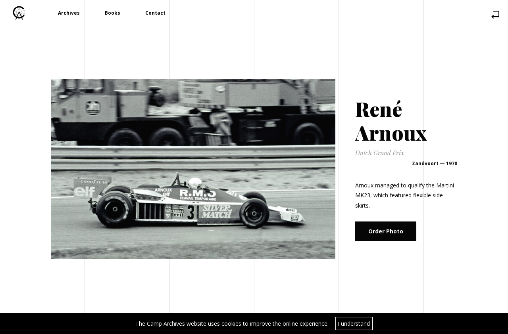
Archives (69, 13)
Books (112, 13)
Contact (155, 13)
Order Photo (385, 231)
